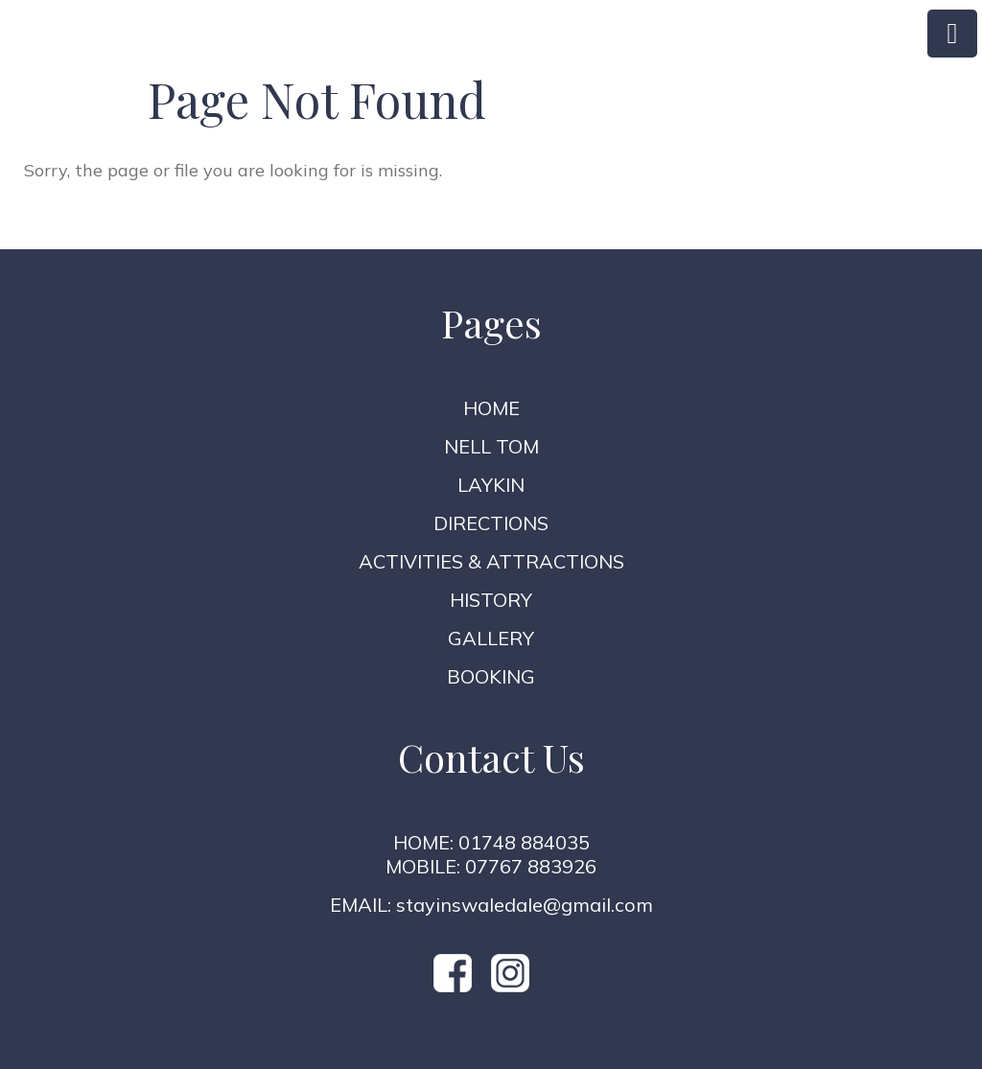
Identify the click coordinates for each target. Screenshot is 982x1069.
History (491, 600)
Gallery (491, 638)
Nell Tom (491, 446)
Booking (491, 676)
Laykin (491, 485)
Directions (491, 523)
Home (491, 408)
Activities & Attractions (491, 561)
